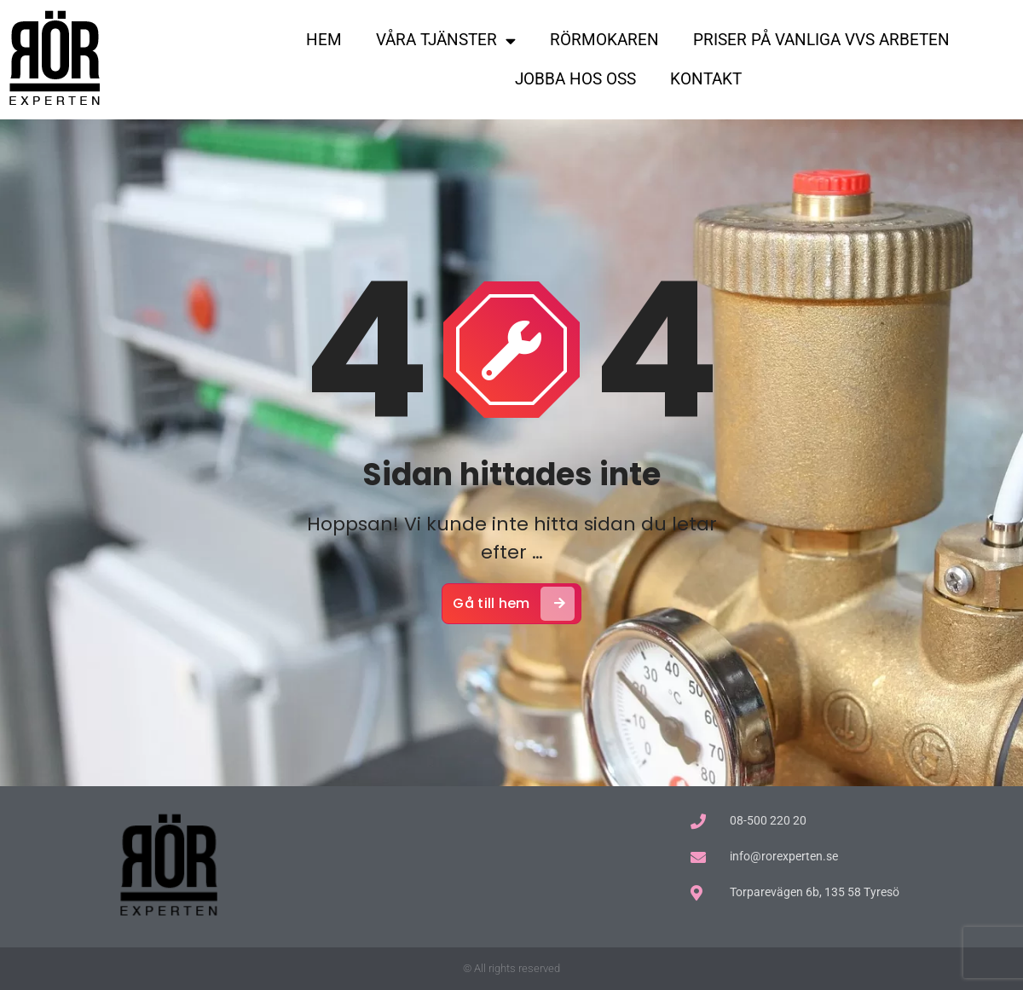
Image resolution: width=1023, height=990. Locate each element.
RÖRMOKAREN (604, 39)
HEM (324, 39)
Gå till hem (513, 607)
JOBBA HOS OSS (575, 79)
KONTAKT (706, 79)
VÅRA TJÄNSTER (446, 40)
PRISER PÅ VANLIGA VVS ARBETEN (821, 39)
